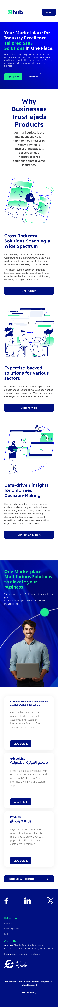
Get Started (29, 291)
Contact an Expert (28, 535)
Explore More (29, 408)
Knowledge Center (12, 928)
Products (8, 923)
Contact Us (33, 76)
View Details (21, 743)
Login (48, 12)
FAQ (6, 934)
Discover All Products (29, 879)
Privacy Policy (29, 992)
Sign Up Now (13, 76)
